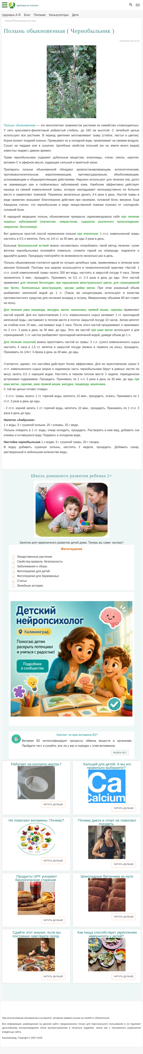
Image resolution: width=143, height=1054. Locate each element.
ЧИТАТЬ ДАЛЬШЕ (53, 804)
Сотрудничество (84, 1010)
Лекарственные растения (34, 556)
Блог (27, 15)
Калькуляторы (59, 15)
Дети (75, 15)
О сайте (38, 1010)
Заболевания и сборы (32, 566)
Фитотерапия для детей (33, 571)
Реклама (104, 1010)
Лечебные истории (30, 585)
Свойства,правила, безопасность (40, 561)
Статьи (22, 580)
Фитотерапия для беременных (38, 576)
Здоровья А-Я (10, 15)
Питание (40, 15)
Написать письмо (58, 1010)
